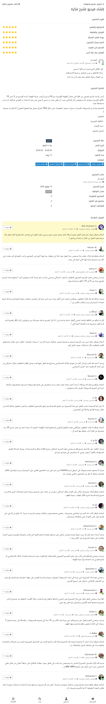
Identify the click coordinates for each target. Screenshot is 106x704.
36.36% (48, 191)
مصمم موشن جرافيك (87, 293)
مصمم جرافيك (90, 250)
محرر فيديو (91, 357)
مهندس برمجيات (89, 400)
